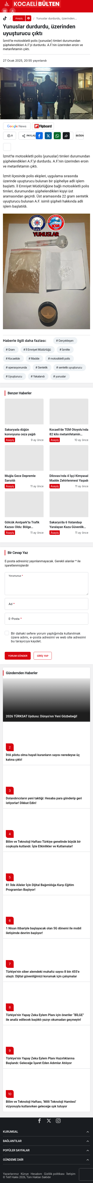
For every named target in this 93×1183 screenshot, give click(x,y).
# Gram (10, 349)
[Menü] (7, 4)
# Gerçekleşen (64, 340)
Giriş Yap (42, 655)
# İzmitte (65, 349)
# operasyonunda (16, 367)
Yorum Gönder (17, 655)
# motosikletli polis (59, 358)
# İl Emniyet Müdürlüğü (37, 349)
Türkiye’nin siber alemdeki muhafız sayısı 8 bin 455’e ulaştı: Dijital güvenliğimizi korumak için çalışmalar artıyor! (43, 976)
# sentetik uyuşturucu (69, 367)
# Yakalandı (38, 376)
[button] (5, 11)
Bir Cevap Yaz (18, 553)
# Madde (34, 358)
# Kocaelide (13, 358)
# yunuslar (59, 376)
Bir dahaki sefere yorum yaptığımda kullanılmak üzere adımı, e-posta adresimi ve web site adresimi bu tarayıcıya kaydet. (48, 637)
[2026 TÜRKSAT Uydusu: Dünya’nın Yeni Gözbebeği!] (46, 700)
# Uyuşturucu (14, 376)
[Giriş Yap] (12, 11)
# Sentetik (41, 367)
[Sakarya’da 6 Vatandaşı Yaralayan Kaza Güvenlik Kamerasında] (68, 513)
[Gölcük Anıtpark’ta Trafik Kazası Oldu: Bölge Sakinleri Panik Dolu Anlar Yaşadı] (24, 513)
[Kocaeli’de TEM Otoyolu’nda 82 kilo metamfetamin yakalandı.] (68, 420)
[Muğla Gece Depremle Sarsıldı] (24, 467)
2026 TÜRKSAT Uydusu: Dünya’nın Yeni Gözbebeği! (41, 716)
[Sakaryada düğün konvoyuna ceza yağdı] (24, 420)
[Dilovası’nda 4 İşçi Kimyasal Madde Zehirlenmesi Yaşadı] (68, 467)
